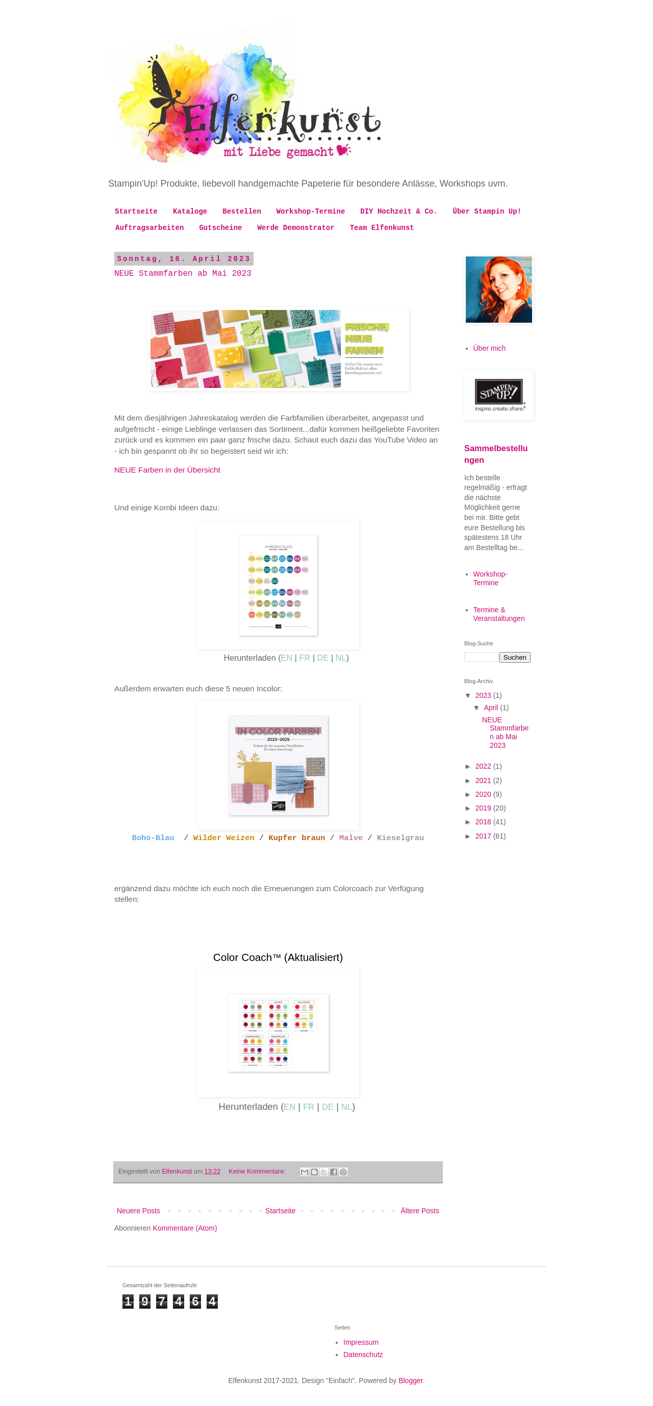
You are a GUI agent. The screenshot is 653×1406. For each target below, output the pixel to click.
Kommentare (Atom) (185, 1228)
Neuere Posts (138, 1211)
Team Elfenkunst (382, 228)
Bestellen (241, 211)
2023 (484, 695)
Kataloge (190, 211)
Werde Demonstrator (295, 228)
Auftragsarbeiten (149, 228)
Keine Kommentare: (258, 1171)
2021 (484, 780)
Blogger (410, 1380)
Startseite (136, 211)
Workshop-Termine (311, 211)
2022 (484, 766)
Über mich (489, 348)
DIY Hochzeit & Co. (398, 211)
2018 (484, 822)
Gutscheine (220, 228)
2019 (484, 808)
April (492, 708)
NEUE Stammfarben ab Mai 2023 (183, 273)
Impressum (361, 1342)
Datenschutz (363, 1354)
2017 (484, 836)
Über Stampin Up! (487, 211)
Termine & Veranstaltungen (499, 614)
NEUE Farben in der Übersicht (167, 469)
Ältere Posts (420, 1211)
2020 (484, 794)
